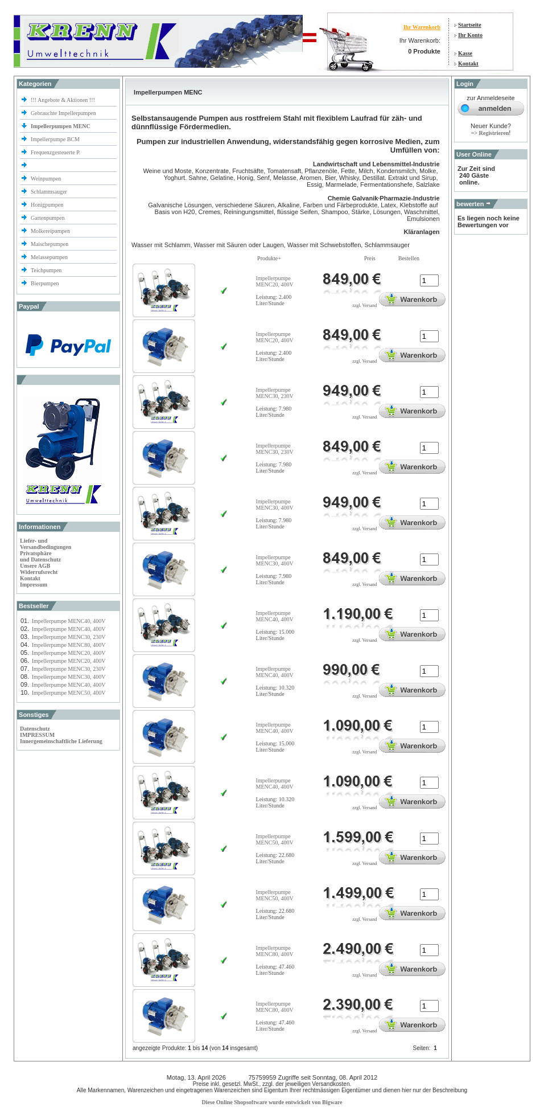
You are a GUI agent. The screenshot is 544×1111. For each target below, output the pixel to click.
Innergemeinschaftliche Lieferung (61, 741)
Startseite (469, 25)
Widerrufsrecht (38, 572)
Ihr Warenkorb (421, 27)
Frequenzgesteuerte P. (55, 152)
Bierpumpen (45, 283)
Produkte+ (269, 258)
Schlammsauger (49, 191)
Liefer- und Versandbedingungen (45, 544)
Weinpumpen (46, 178)
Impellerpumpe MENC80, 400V (69, 645)
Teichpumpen (46, 270)
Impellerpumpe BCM (55, 139)
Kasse (465, 53)
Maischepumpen (49, 244)
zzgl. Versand (364, 305)
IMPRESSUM (37, 735)
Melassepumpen (49, 257)
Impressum (33, 584)
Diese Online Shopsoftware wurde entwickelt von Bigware (272, 1102)
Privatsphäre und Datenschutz (40, 556)
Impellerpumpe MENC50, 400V (69, 693)
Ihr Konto (470, 35)
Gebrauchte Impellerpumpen (63, 113)
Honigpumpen (47, 205)
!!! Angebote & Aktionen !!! (63, 100)
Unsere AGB (35, 566)
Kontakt (468, 63)
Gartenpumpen (47, 218)
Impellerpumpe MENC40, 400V (69, 621)
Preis (370, 258)
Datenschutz (35, 728)
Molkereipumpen (50, 231)
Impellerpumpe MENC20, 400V (69, 653)
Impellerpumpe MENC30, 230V (69, 637)
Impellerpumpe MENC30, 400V (69, 677)
